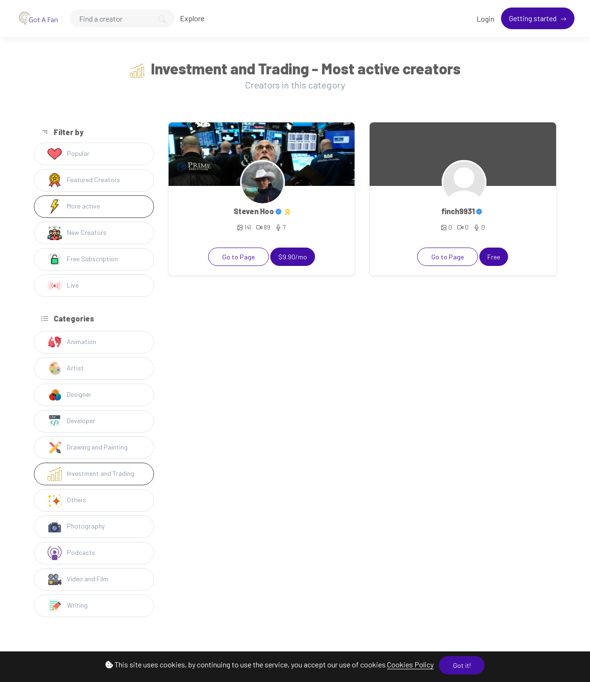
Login (485, 18)
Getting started (533, 18)
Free (493, 257)
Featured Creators (84, 180)
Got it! (462, 665)
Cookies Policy (410, 664)
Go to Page (238, 257)
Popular (68, 154)
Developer (71, 421)
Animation (72, 342)
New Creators (77, 233)
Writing (68, 606)
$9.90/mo (292, 257)
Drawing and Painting (88, 448)
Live (63, 286)
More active (74, 207)
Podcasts (71, 553)
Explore (192, 18)
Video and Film (78, 579)
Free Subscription (83, 259)
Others (67, 500)
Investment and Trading (91, 474)
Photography (76, 527)
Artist (66, 368)
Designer (69, 395)
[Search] (122, 18)
